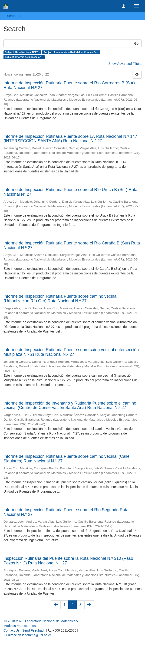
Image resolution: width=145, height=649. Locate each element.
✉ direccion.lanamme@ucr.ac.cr (27, 635)
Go (136, 43)
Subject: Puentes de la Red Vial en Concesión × (71, 52)
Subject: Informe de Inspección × (24, 57)
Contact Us (11, 630)
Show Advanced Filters (125, 64)
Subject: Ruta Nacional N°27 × (22, 52)
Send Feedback (33, 630)
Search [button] (13, 16)
